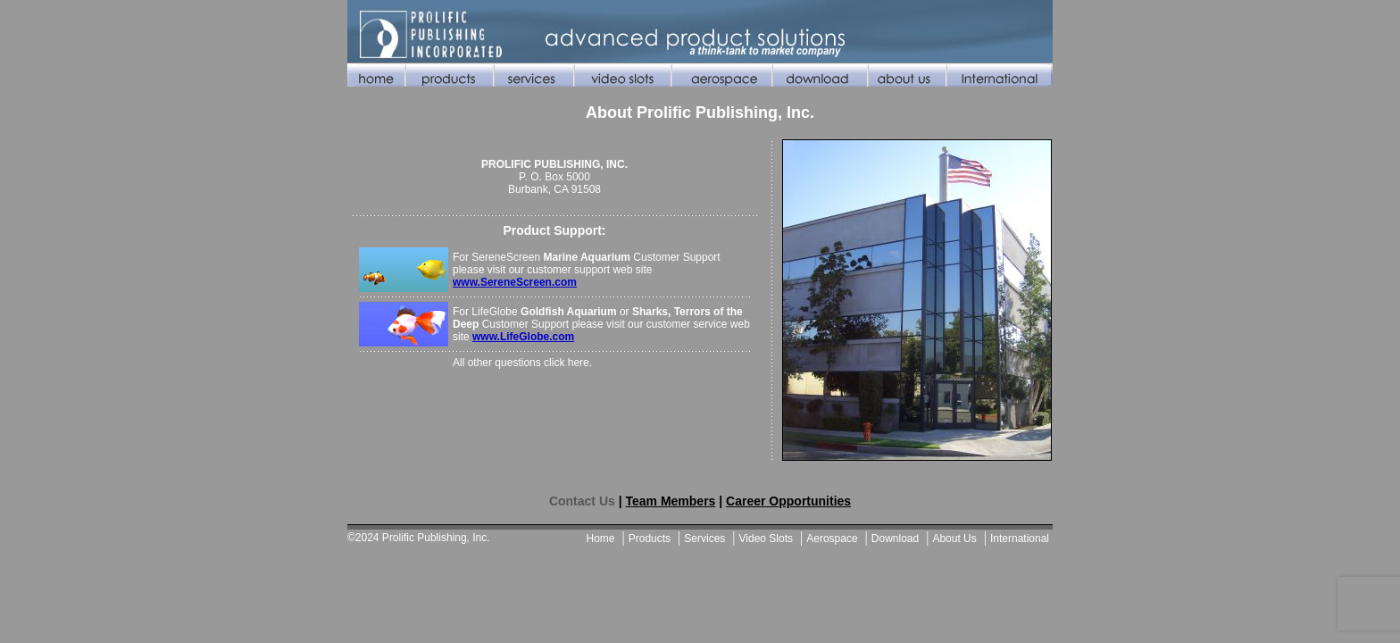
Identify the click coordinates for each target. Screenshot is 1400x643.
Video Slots (766, 538)
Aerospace (831, 538)
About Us (954, 538)
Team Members (670, 501)
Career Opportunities (788, 501)
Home (601, 538)
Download (895, 538)
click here (566, 362)
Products (650, 538)
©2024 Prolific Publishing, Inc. (418, 537)
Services (704, 538)
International (1019, 538)
